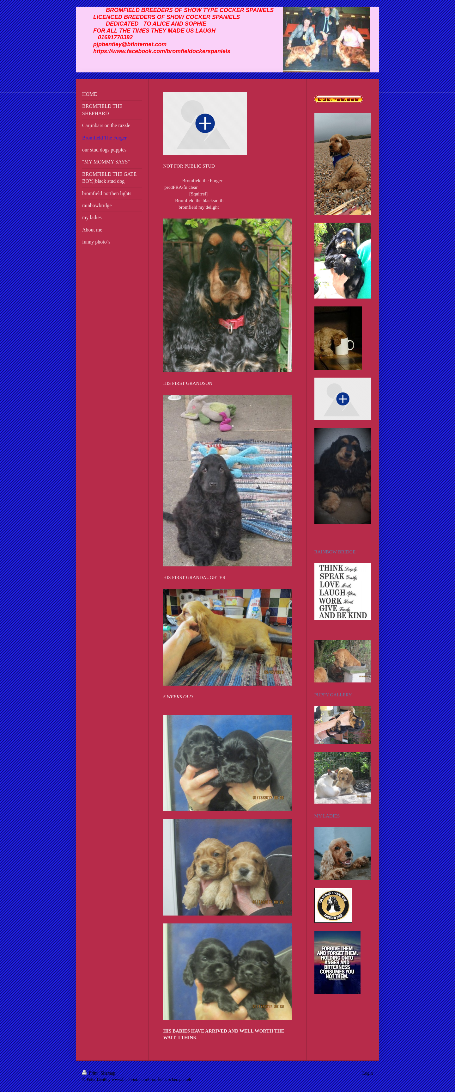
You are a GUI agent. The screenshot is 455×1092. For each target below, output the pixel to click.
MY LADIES (327, 815)
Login (367, 1073)
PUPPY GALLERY (333, 694)
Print (90, 1073)
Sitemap (108, 1073)
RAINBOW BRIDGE (335, 551)
